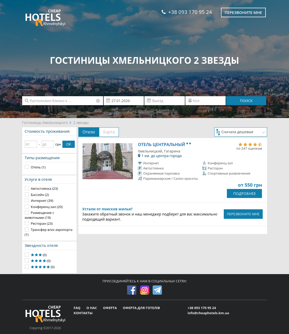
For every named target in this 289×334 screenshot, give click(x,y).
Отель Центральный (164, 144)
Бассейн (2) (40, 194)
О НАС (92, 307)
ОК (68, 144)
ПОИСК (246, 100)
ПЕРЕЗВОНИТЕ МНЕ (243, 214)
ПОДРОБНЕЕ (244, 193)
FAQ (77, 307)
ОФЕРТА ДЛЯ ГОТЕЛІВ (141, 307)
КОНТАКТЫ (83, 313)
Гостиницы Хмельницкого (45, 122)
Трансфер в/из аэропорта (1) (48, 232)
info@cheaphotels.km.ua (208, 313)
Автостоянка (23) (44, 188)
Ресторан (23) (42, 223)
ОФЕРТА (110, 307)
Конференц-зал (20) (47, 206)
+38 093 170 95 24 (187, 11)
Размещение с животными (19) (39, 215)
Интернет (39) (42, 200)
